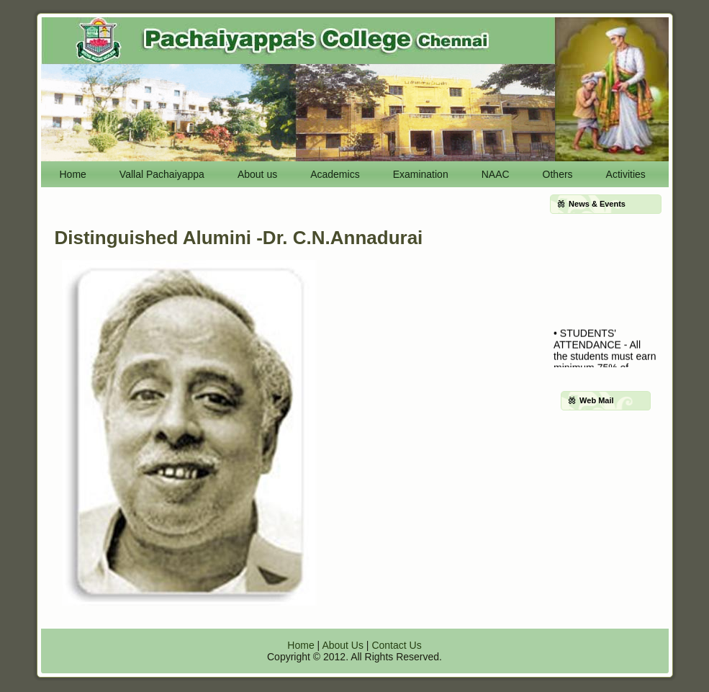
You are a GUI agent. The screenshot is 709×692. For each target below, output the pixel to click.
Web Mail (596, 400)
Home (300, 645)
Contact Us (396, 645)
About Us (342, 645)
